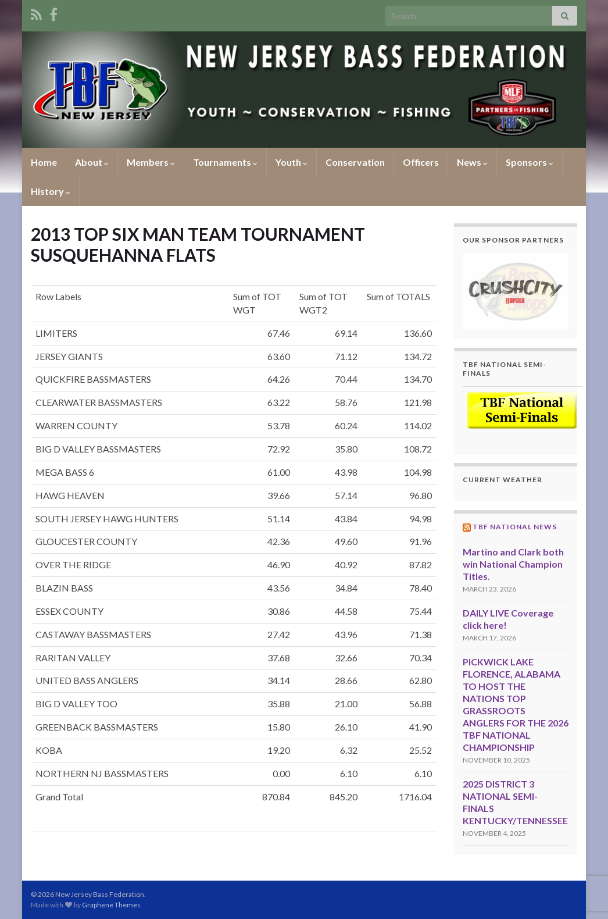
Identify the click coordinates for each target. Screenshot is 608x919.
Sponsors (529, 162)
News (472, 162)
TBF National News (515, 526)
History (50, 191)
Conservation (355, 162)
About (92, 162)
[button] (516, 291)
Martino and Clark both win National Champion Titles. (513, 564)
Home (44, 162)
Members (151, 162)
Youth (291, 162)
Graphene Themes (111, 904)
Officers (421, 162)
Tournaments (225, 162)
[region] (516, 291)
